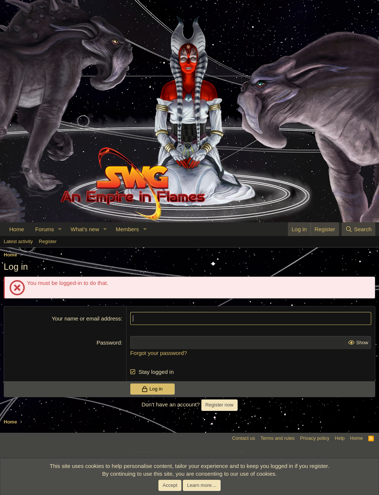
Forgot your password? (158, 353)
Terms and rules (278, 438)
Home (16, 229)
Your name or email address (86, 318)
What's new (85, 229)
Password (109, 342)
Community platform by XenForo (189, 451)
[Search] (358, 229)
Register (48, 241)
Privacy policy (314, 438)
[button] (60, 229)
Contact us (243, 438)
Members (127, 229)
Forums (44, 229)
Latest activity (18, 241)
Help (340, 438)
